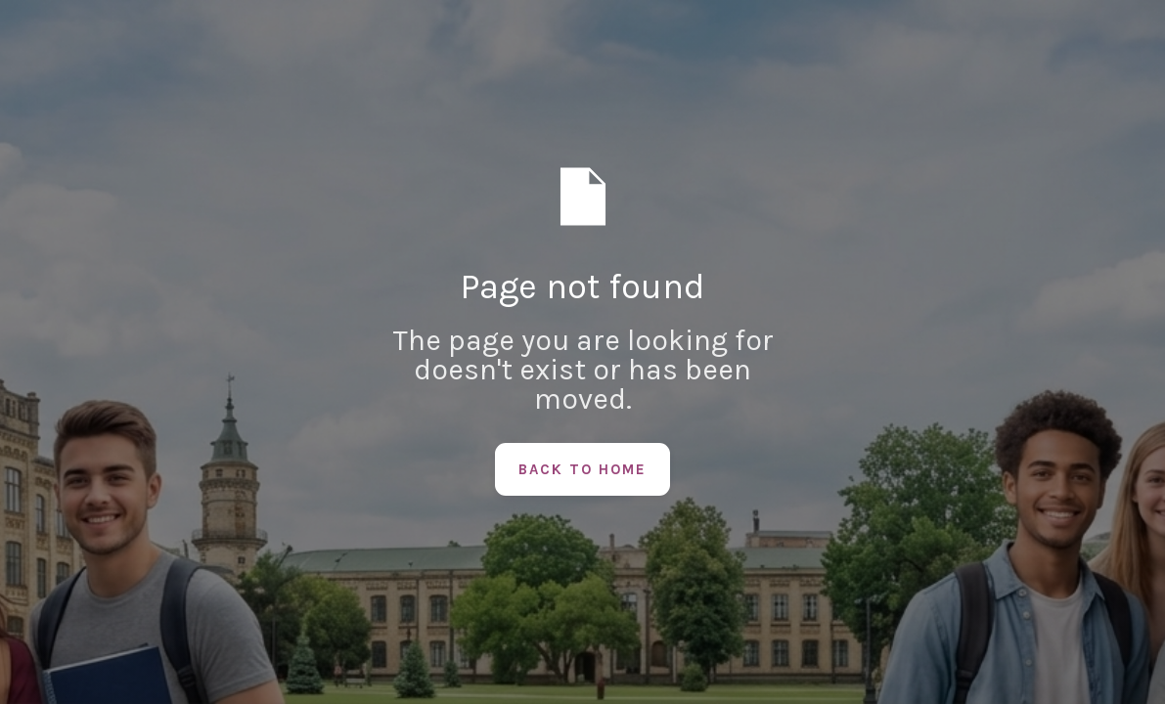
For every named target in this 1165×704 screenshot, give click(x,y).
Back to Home (582, 469)
